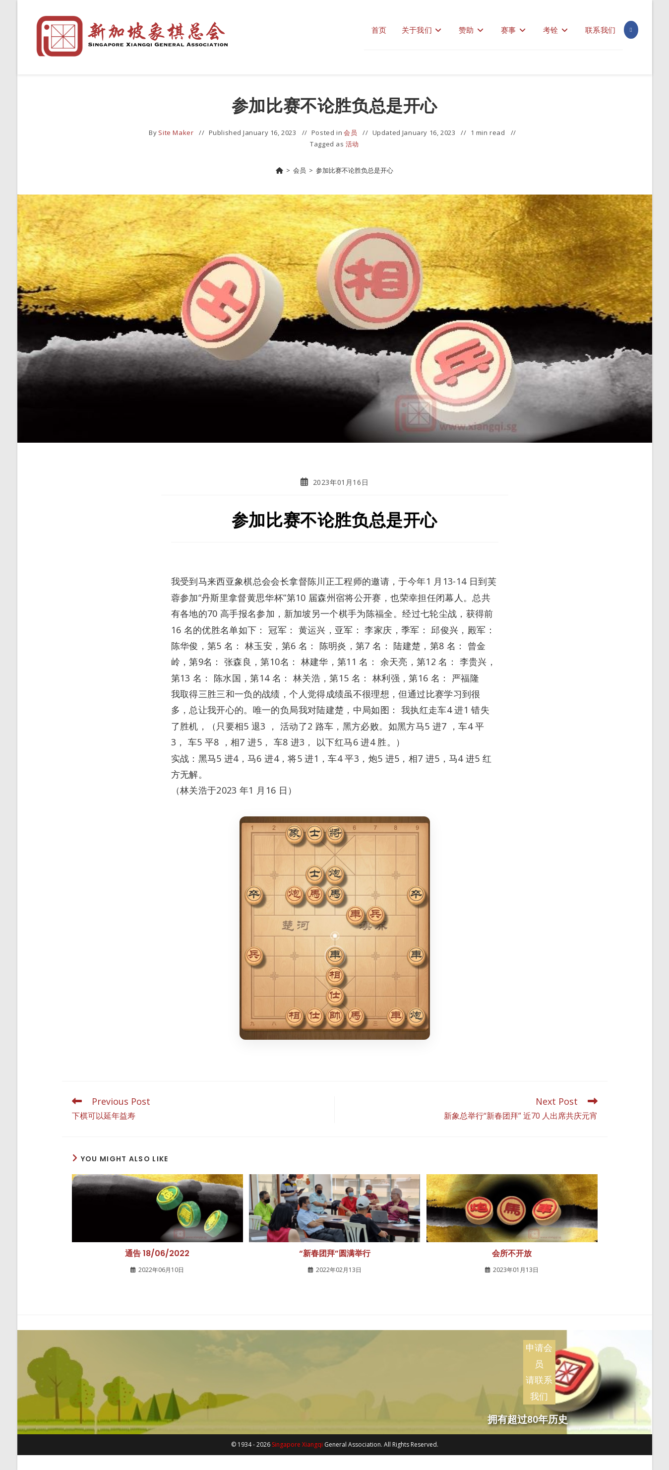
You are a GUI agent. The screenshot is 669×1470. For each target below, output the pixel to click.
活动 (352, 143)
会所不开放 (512, 1253)
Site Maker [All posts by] (175, 132)
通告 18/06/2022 (157, 1253)
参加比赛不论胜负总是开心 (354, 170)
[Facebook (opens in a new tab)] (631, 30)
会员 (350, 132)
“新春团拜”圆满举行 (334, 1253)
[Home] (279, 170)
